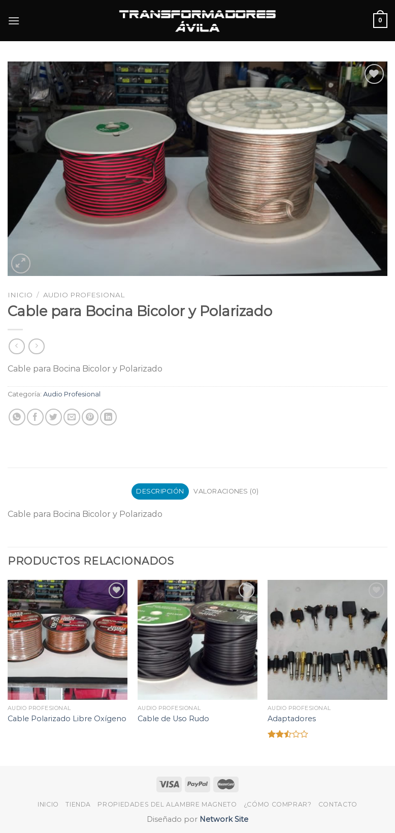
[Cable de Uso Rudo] (197, 640)
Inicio (20, 295)
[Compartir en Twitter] (53, 417)
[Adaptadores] (327, 640)
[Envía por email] (71, 417)
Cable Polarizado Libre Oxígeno (67, 718)
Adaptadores (292, 718)
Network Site (223, 819)
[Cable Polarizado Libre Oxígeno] (67, 640)
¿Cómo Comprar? (278, 804)
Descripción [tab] (160, 491)
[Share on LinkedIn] (108, 417)
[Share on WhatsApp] (17, 417)
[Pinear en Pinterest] (90, 417)
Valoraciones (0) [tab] (225, 491)
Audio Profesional (83, 295)
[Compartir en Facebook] (35, 417)
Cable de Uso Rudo (173, 718)
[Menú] (14, 20)
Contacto (337, 804)
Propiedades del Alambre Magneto (167, 804)
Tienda (78, 804)
